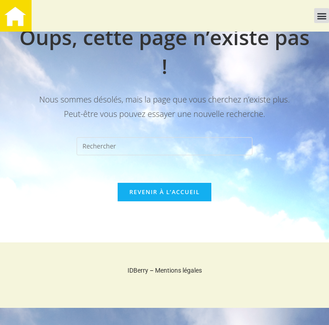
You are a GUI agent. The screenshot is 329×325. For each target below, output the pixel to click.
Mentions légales (178, 270)
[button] (321, 15)
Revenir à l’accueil (164, 192)
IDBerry (138, 270)
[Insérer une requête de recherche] (164, 146)
